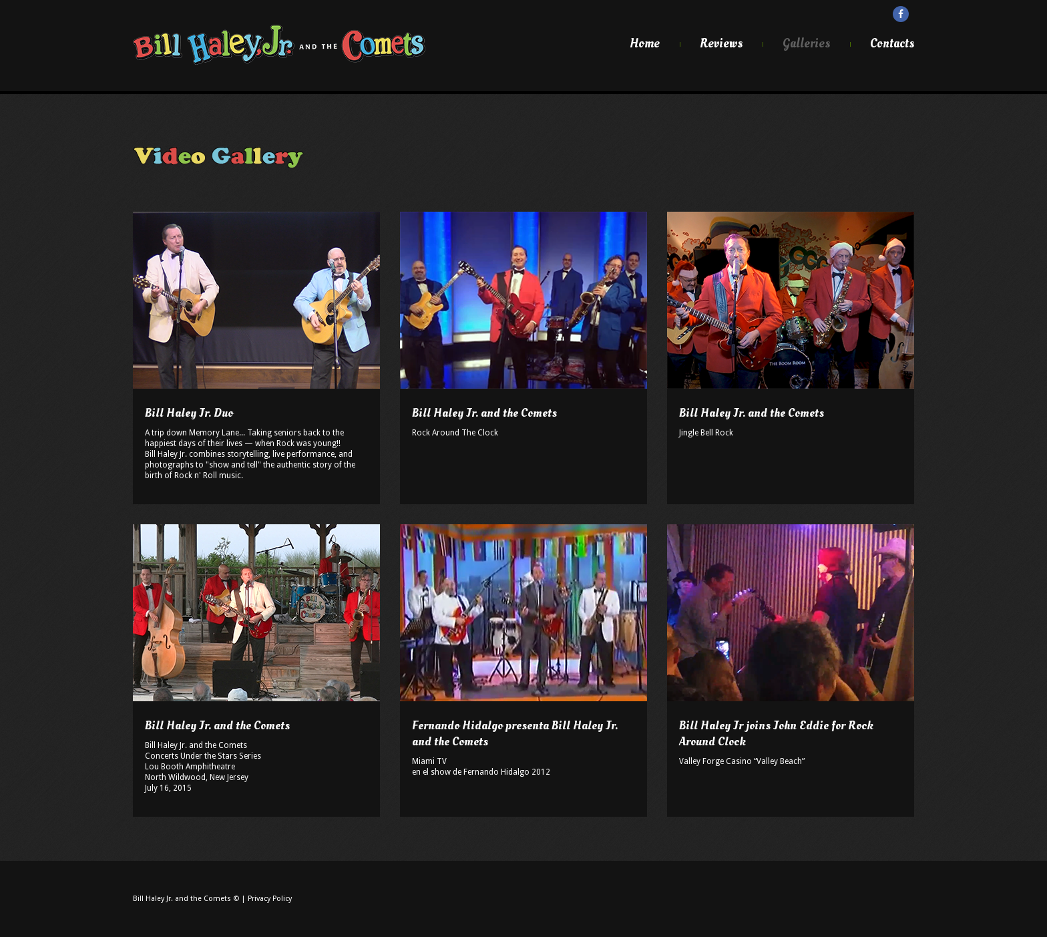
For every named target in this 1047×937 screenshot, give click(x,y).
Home (645, 43)
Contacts (892, 43)
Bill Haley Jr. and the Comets (484, 413)
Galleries (806, 43)
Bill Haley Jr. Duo (189, 413)
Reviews (721, 43)
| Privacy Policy (266, 898)
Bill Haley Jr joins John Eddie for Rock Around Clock (776, 733)
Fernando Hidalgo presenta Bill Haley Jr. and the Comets (515, 733)
